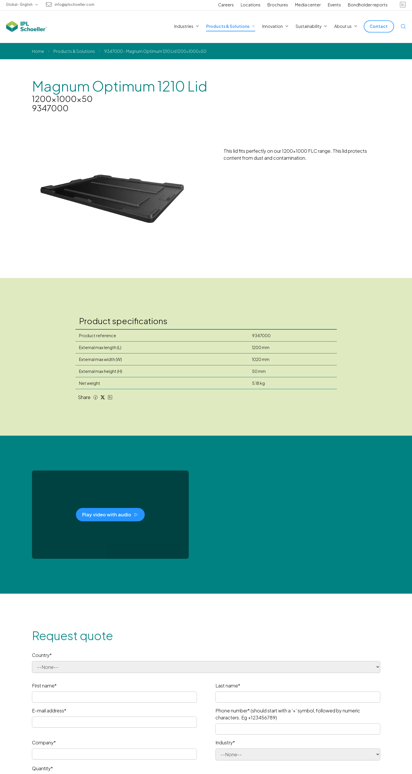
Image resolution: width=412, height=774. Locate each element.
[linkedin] (402, 4)
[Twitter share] (102, 397)
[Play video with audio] (110, 514)
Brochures (277, 4)
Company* (44, 742)
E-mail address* (49, 710)
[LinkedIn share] (110, 397)
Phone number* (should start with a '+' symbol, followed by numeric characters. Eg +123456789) (287, 714)
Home (38, 51)
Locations (250, 4)
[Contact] (379, 26)
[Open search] (403, 26)
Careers (226, 4)
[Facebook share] (95, 397)
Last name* (227, 686)
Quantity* (42, 768)
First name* (44, 686)
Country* (42, 655)
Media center (308, 4)
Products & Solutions (74, 51)
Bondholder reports (368, 4)
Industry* (225, 742)
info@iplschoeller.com (74, 5)
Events (334, 4)
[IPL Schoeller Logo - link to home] (26, 26)
